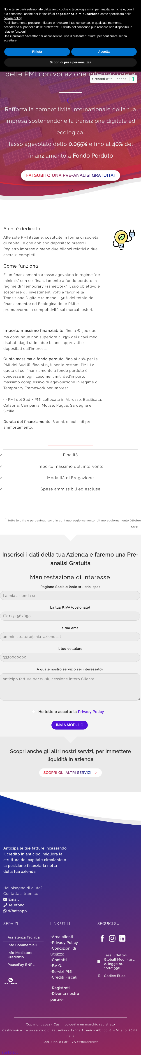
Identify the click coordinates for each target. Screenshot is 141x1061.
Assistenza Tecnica (24, 937)
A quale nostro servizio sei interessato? (70, 669)
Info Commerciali (22, 945)
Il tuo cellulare (70, 649)
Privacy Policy (91, 712)
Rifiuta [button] (37, 51)
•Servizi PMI (61, 972)
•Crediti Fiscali (63, 977)
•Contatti (58, 960)
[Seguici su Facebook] (102, 939)
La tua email (70, 628)
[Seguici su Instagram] (112, 939)
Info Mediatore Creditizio (20, 955)
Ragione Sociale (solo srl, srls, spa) (70, 587)
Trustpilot (9, 1052)
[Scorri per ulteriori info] (70, 191)
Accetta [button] (104, 51)
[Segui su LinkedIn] (122, 939)
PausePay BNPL (21, 965)
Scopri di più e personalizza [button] (70, 62)
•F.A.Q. (56, 966)
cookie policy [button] (12, 18)
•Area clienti (61, 937)
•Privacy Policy (64, 943)
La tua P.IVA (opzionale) (70, 608)
